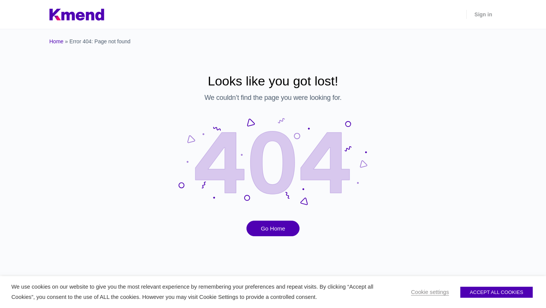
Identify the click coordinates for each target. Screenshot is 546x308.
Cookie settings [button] (430, 292)
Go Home (273, 228)
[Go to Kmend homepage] (76, 13)
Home (56, 41)
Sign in (483, 14)
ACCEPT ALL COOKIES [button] (496, 292)
